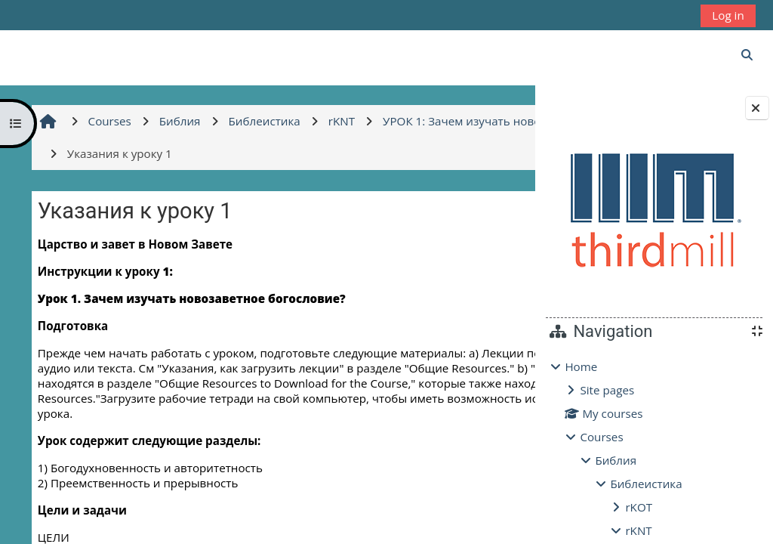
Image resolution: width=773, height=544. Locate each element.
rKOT (638, 507)
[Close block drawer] (757, 108)
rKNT (638, 530)
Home (581, 366)
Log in (728, 15)
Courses (601, 436)
